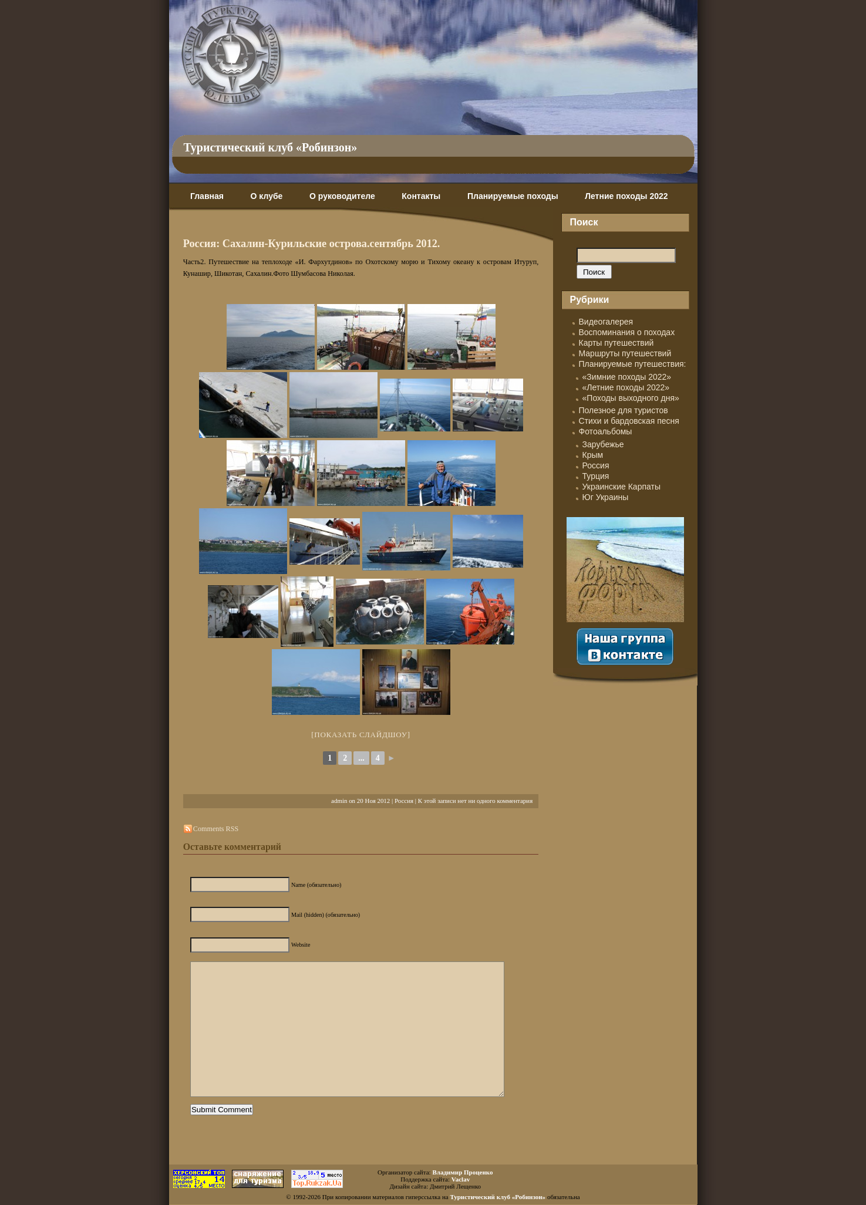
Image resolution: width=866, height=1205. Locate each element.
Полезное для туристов (623, 410)
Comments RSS (215, 829)
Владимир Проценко (462, 1172)
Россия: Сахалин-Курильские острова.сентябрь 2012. (311, 243)
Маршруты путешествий (625, 353)
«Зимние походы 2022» (627, 377)
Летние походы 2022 (626, 196)
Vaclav (460, 1179)
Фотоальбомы (605, 431)
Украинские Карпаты (621, 486)
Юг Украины (605, 497)
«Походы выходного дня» (630, 398)
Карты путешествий (616, 342)
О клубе (267, 196)
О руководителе (342, 196)
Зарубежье (603, 444)
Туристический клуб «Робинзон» (271, 147)
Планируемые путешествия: (632, 364)
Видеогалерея (606, 321)
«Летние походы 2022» (626, 387)
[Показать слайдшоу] (360, 734)
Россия (404, 800)
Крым (593, 455)
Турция (595, 476)
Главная (207, 196)
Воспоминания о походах (627, 332)
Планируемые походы (512, 196)
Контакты (421, 196)
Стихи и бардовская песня (629, 421)
